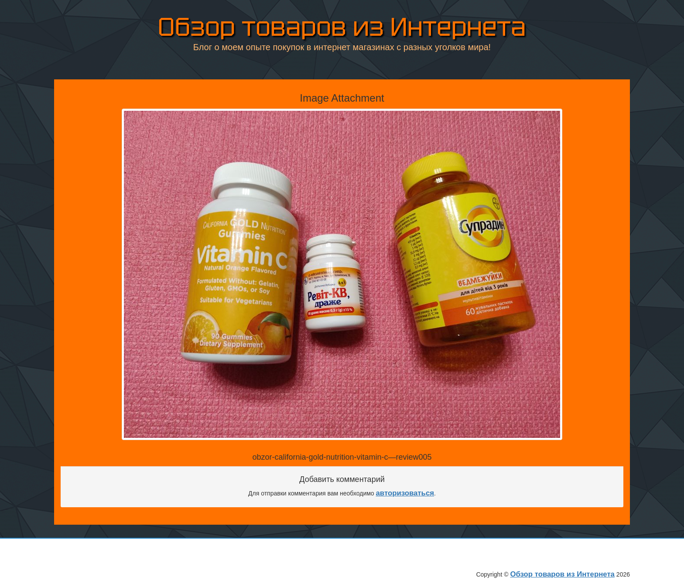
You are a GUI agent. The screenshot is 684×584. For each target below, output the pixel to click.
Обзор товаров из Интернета (342, 26)
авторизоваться (405, 493)
